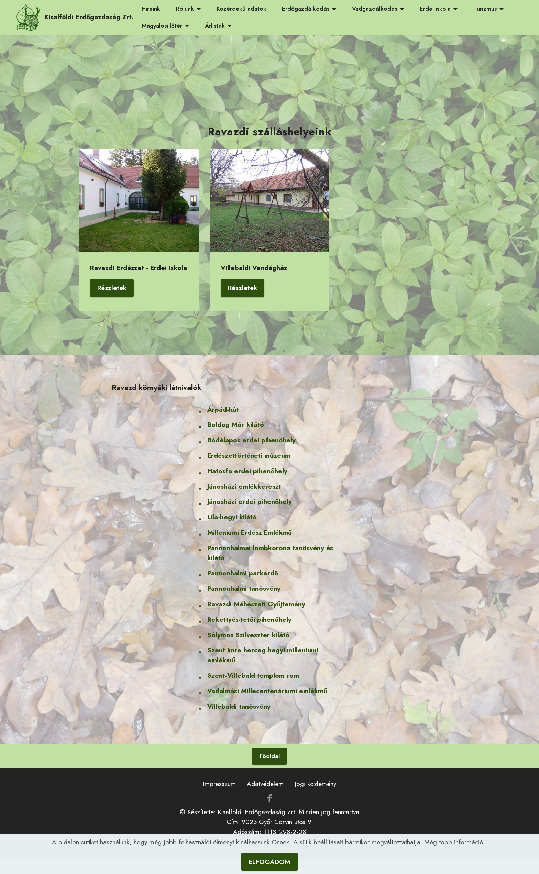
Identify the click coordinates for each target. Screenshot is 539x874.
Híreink (151, 8)
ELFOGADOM (269, 861)
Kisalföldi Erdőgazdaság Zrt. (89, 17)
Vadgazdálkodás (374, 8)
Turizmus (485, 8)
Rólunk (185, 8)
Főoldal (270, 756)
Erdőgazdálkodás (305, 8)
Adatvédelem (265, 783)
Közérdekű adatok (241, 8)
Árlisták (215, 25)
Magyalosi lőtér (162, 25)
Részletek (111, 287)
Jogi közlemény (315, 783)
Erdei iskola (435, 8)
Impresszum (219, 783)
